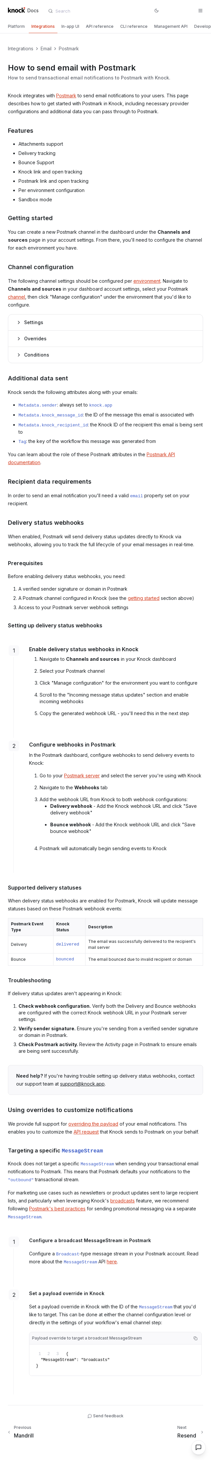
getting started (143, 598)
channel (16, 297)
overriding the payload (93, 1124)
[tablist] (105, 27)
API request (86, 1132)
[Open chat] (198, 1447)
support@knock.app (82, 1084)
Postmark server (82, 775)
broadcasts (122, 1200)
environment (146, 281)
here (112, 1261)
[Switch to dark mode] (156, 11)
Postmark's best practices (57, 1208)
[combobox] (84, 11)
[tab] (16, 26)
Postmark (66, 95)
